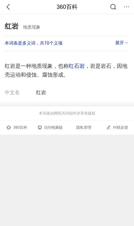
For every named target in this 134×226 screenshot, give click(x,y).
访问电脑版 (50, 127)
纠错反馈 (117, 127)
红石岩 (77, 66)
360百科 (66, 7)
